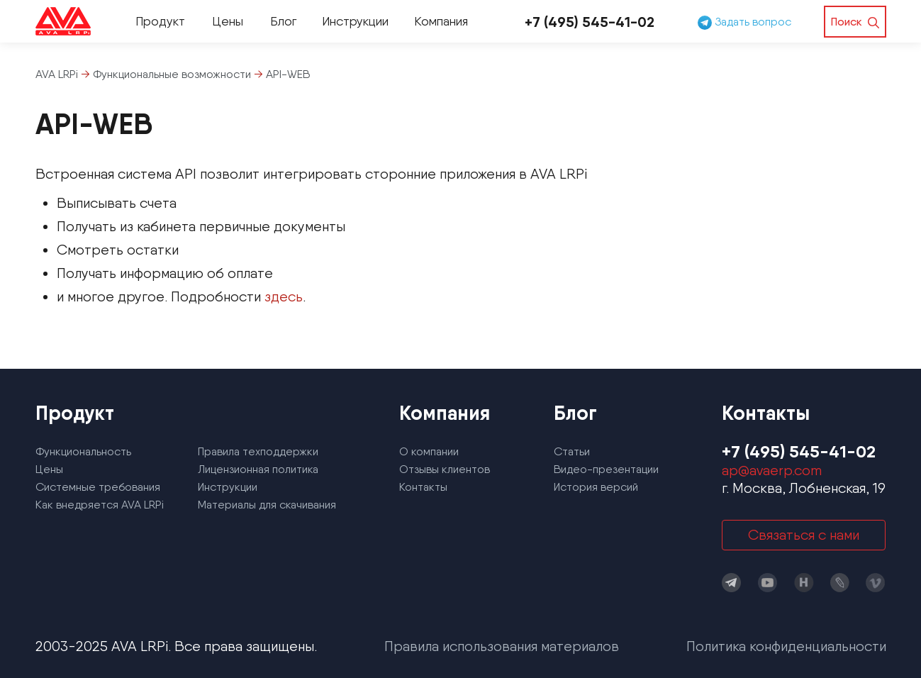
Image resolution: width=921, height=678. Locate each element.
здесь (283, 296)
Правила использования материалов (501, 646)
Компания (441, 20)
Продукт (160, 20)
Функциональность (83, 451)
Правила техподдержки (258, 451)
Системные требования (97, 487)
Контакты (423, 487)
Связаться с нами (803, 534)
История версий (596, 487)
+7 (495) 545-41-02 (589, 21)
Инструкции (355, 20)
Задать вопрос (744, 21)
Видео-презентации (606, 469)
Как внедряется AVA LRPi (99, 504)
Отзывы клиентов (444, 469)
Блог (283, 20)
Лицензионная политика (258, 469)
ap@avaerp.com (772, 470)
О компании (429, 451)
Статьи (572, 451)
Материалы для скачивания (267, 504)
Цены (227, 20)
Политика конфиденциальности (786, 646)
